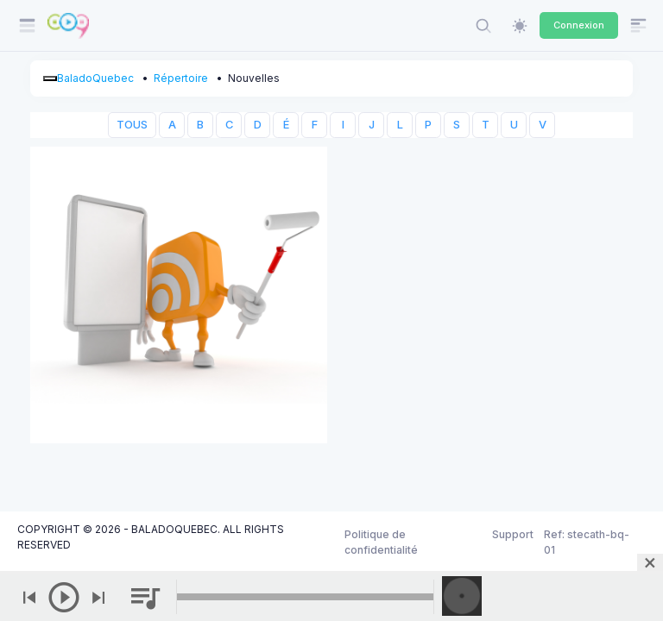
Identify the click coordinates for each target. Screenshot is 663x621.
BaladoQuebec (95, 78)
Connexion (578, 25)
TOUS (132, 124)
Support (513, 534)
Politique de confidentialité (381, 542)
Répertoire (181, 78)
